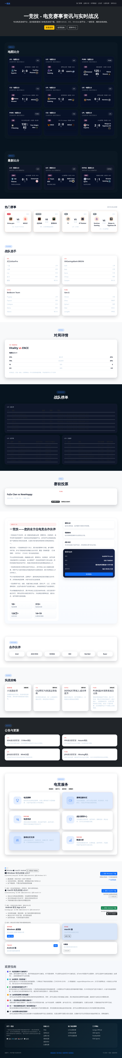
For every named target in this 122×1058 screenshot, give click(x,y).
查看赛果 (49, 27)
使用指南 (61, 27)
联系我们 (71, 1053)
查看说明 (112, 896)
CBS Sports (96, 1033)
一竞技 (7, 3)
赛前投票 (46, 1039)
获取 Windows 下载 (108, 874)
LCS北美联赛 (72, 1030)
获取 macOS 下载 (109, 891)
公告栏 (100, 3)
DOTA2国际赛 (72, 1036)
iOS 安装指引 (111, 914)
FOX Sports (96, 1039)
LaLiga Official (97, 1030)
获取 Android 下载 (109, 908)
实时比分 (114, 3)
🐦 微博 (14, 1039)
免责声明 (65, 1053)
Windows (9, 870)
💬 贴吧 (26, 1039)
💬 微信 (8, 1039)
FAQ (45, 1030)
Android (23, 870)
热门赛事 (79, 3)
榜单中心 (72, 27)
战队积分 (46, 1042)
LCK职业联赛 (72, 1033)
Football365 (96, 1036)
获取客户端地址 (32, 870)
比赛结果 (106, 3)
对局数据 (93, 3)
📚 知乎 (20, 1039)
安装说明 (66, 950)
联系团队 (89, 574)
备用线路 (112, 880)
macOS (16, 870)
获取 (55, 945)
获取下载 (10, 936)
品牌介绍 (86, 3)
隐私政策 (53, 1053)
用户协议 (59, 1053)
